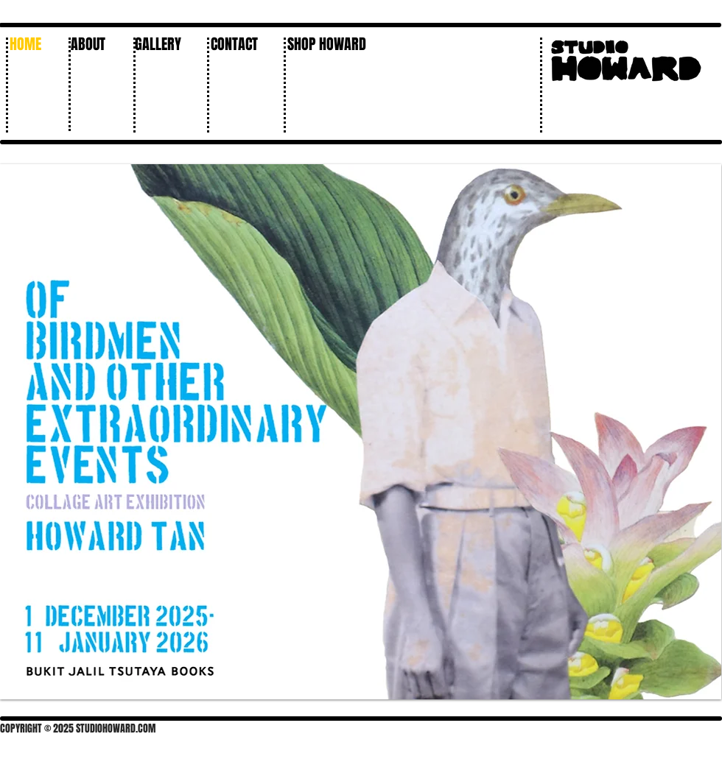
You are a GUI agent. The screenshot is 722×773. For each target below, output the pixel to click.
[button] (163, 44)
